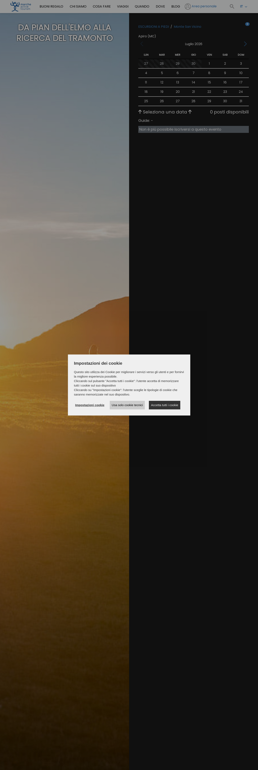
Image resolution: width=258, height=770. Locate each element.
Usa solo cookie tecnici (127, 405)
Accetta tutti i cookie (164, 405)
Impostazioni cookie (89, 405)
